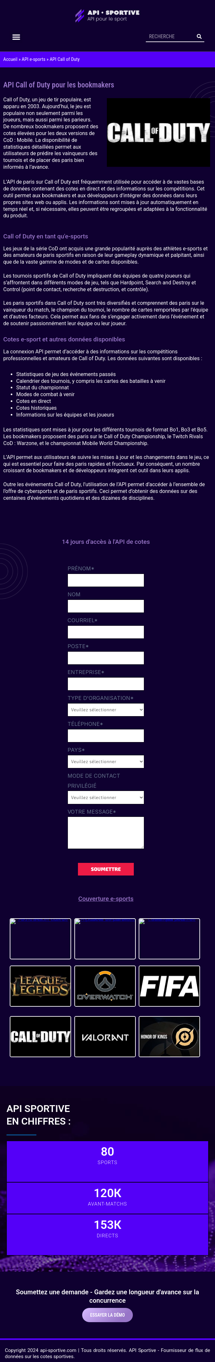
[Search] (199, 36)
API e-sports (33, 59)
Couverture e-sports (105, 898)
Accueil (10, 59)
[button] (16, 36)
